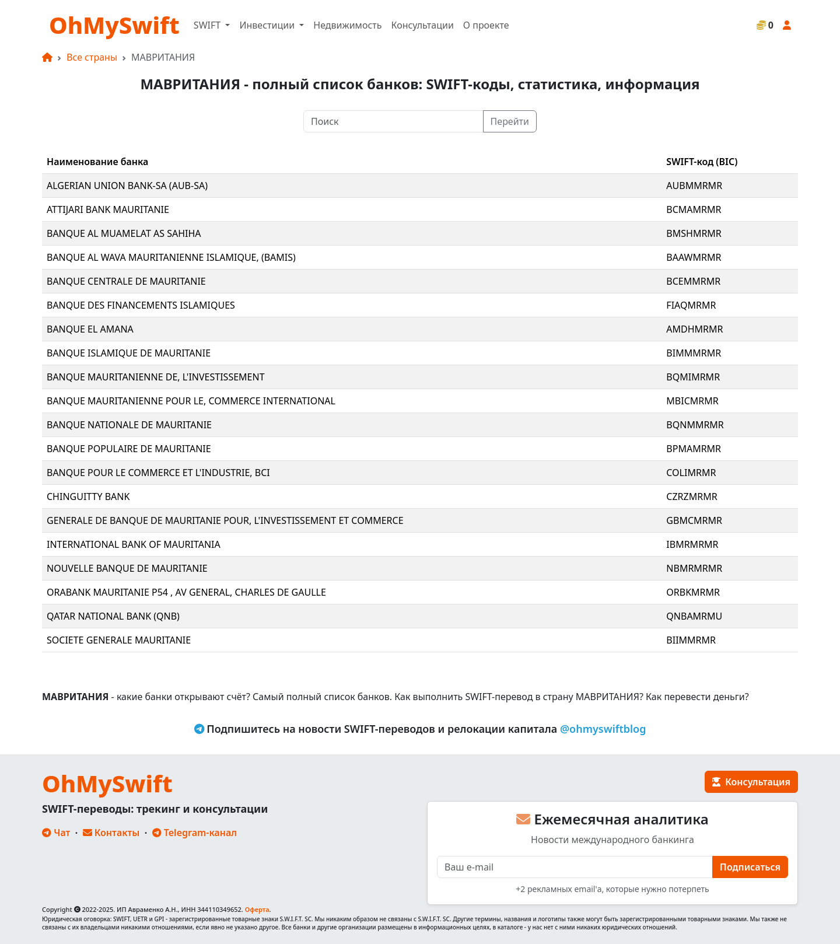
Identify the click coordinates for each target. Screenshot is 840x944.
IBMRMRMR (692, 544)
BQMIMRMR (693, 376)
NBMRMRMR (694, 568)
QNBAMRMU (694, 616)
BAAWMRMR (693, 257)
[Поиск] (393, 121)
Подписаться (750, 867)
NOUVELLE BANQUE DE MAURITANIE (127, 568)
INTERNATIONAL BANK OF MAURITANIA (133, 544)
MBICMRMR (692, 400)
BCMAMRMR (693, 209)
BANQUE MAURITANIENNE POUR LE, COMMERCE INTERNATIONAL (191, 400)
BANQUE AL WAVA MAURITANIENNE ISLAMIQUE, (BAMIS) (171, 257)
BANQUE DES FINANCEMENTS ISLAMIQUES (141, 305)
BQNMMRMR (695, 424)
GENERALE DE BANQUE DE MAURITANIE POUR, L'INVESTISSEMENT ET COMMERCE (225, 520)
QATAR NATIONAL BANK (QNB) (113, 616)
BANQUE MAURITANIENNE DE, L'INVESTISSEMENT (156, 376)
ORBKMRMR (693, 592)
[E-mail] (575, 867)
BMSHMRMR (693, 233)
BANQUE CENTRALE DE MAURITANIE (126, 281)
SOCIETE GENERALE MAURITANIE (119, 640)
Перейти (510, 121)
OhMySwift (114, 25)
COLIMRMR (691, 472)
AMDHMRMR (694, 329)
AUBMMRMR (694, 185)
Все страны (91, 57)
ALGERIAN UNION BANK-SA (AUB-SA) (127, 185)
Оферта (257, 909)
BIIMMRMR (691, 640)
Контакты (111, 832)
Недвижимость (347, 25)
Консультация (751, 781)
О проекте (486, 25)
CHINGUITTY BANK (88, 496)
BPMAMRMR (693, 448)
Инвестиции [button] (268, 25)
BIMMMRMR (693, 353)
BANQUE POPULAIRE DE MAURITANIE (129, 448)
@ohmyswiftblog (603, 729)
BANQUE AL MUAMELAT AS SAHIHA (124, 233)
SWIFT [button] (208, 25)
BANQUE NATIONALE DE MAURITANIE (129, 424)
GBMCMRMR (694, 520)
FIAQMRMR (691, 305)
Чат (56, 832)
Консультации (422, 25)
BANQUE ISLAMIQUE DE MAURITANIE (129, 353)
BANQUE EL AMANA (90, 329)
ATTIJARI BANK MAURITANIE (108, 209)
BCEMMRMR (693, 281)
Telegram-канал (194, 832)
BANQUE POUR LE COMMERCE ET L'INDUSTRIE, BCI (158, 472)
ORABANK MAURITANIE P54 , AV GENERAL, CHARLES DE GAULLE (186, 592)
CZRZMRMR (691, 496)
